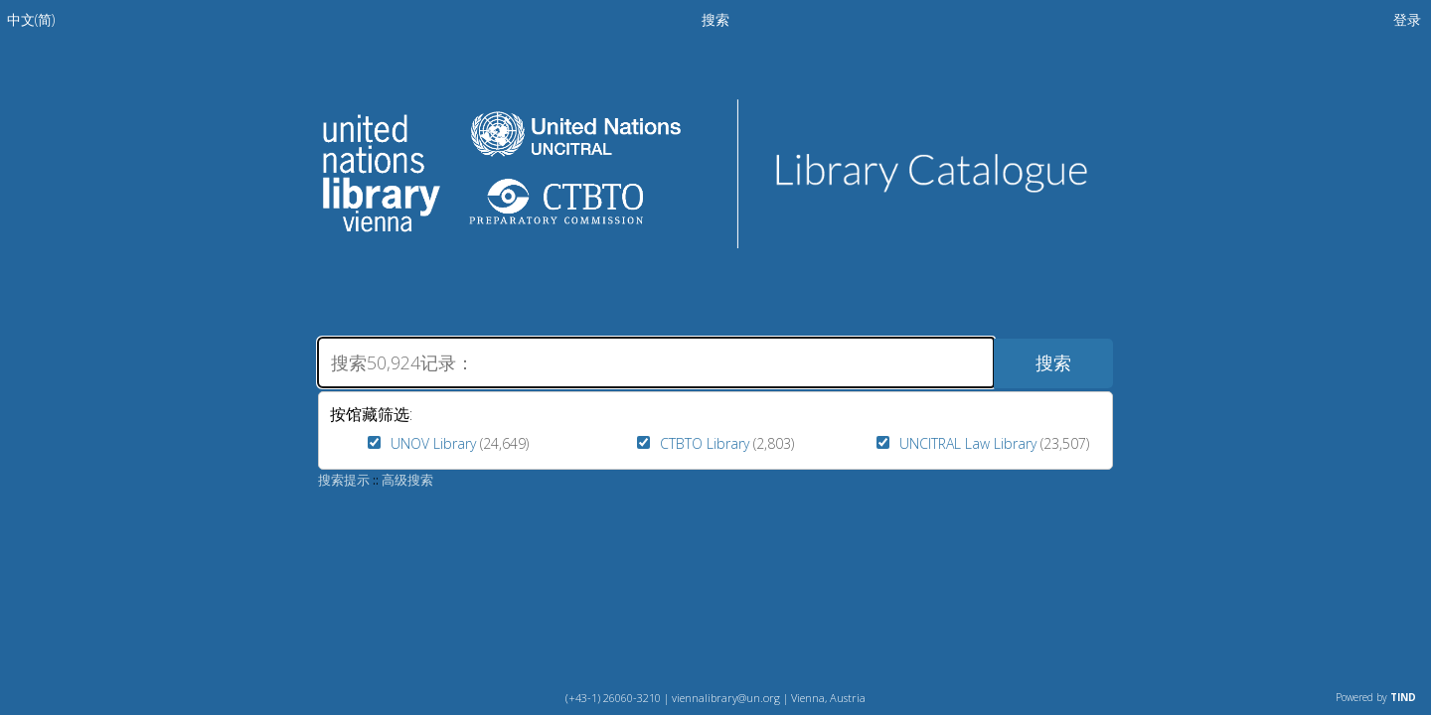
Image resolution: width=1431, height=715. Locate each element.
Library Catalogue (914, 173)
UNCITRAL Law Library (967, 443)
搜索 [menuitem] (715, 19)
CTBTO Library (704, 443)
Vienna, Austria (828, 697)
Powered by (1376, 697)
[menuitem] (31, 19)
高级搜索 (407, 480)
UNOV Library (433, 443)
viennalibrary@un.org (726, 697)
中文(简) (31, 19)
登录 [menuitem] (1407, 19)
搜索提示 (344, 480)
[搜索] (656, 362)
